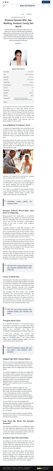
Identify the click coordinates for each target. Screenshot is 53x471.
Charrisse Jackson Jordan (20, 339)
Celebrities (29, 14)
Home (22, 14)
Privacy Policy (14, 467)
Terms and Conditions (6, 467)
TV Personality (30, 79)
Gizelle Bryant (27, 327)
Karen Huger (12, 335)
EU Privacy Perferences (17, 468)
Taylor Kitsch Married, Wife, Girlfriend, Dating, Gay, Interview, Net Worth (19, 311)
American (31, 77)
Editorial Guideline (27, 467)
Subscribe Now (46, 2)
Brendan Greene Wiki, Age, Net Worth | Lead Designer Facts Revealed (19, 350)
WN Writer (19, 43)
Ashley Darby (16, 331)
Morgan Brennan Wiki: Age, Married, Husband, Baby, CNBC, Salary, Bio (19, 268)
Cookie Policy (20, 467)
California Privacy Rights (7, 468)
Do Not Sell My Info (25, 468)
